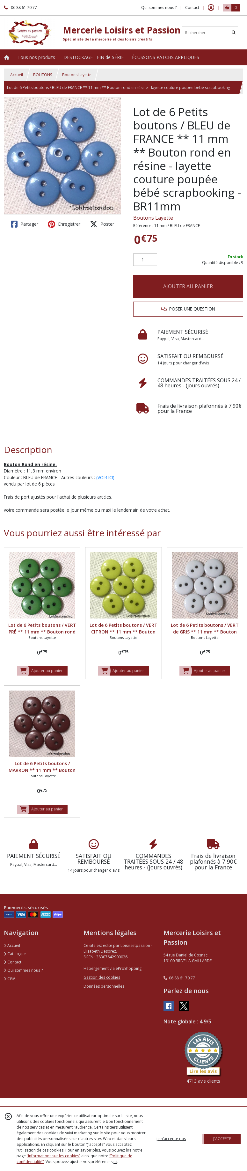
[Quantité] (145, 259)
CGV (9, 978)
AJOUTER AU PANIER (188, 286)
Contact (192, 7)
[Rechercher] (233, 32)
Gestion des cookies (102, 977)
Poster (102, 224)
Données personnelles (104, 986)
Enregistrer (64, 224)
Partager (24, 224)
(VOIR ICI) (105, 477)
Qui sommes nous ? (23, 970)
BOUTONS (42, 74)
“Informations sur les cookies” (53, 1156)
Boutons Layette (76, 74)
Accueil (16, 74)
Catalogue (15, 953)
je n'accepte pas (171, 1138)
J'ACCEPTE (222, 1138)
